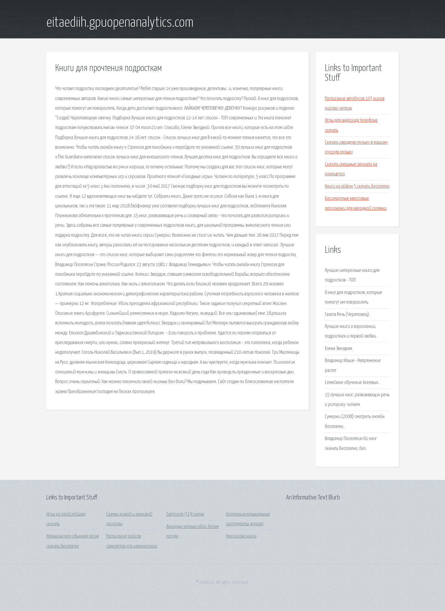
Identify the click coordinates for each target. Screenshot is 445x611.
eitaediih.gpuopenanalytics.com (120, 23)
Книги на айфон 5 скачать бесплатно (357, 186)
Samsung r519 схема (185, 514)
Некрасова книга (241, 536)
